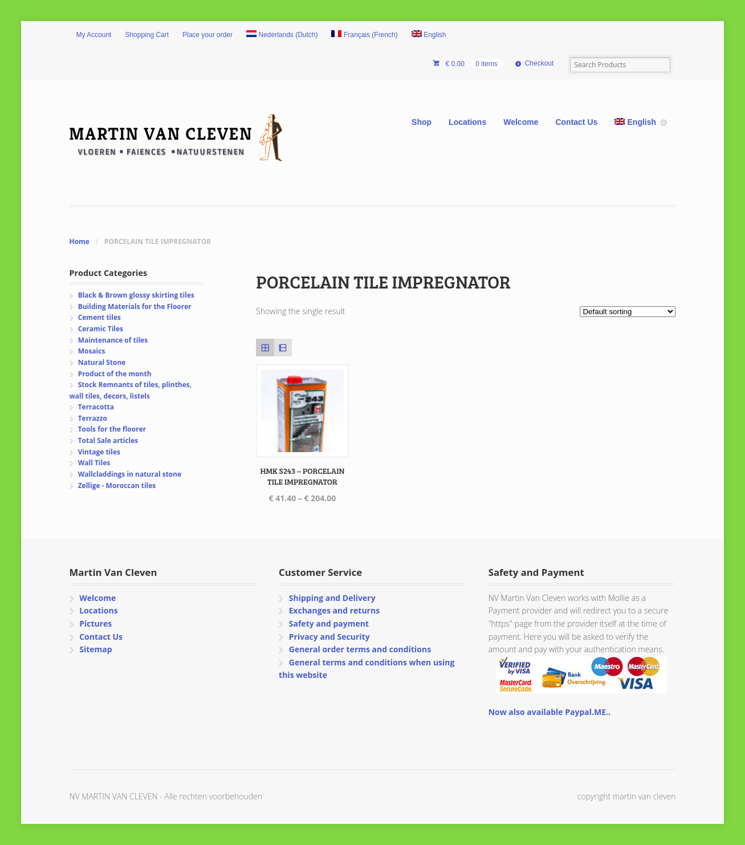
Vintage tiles (99, 452)
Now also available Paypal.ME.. (549, 711)
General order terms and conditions (360, 649)
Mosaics (91, 351)
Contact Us (576, 122)
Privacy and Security (329, 636)
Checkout (539, 63)
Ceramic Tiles (100, 329)
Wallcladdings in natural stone (130, 474)
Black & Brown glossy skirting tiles (136, 295)
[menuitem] (282, 35)
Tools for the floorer (112, 429)
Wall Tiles (94, 463)
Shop (421, 122)
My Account (94, 35)
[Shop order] (627, 311)
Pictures (95, 623)
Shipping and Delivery (332, 597)
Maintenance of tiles (113, 340)
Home (79, 241)
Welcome (520, 122)
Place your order (207, 35)
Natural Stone (102, 362)
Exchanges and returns (334, 610)
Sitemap (95, 649)
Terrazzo (92, 418)
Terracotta (96, 407)
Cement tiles (99, 317)
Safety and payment (329, 623)
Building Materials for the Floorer (135, 306)
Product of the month (115, 374)
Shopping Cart (147, 35)
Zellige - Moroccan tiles (117, 485)
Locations (467, 122)
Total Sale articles (108, 440)
